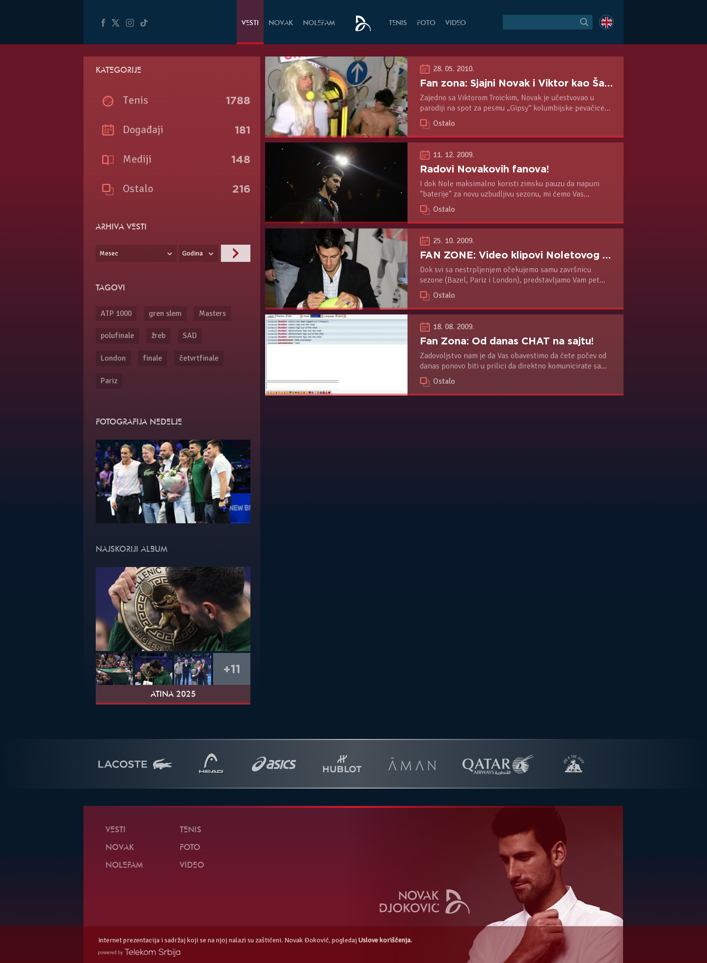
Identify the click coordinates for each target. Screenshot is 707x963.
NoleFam (319, 23)
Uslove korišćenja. (385, 940)
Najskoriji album (131, 550)
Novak (281, 23)
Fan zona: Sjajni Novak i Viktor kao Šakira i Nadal (539, 83)
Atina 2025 (173, 695)
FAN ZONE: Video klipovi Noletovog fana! (523, 255)
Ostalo (444, 123)
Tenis (398, 23)
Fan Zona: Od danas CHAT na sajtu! (507, 341)
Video (455, 23)
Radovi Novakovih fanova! (484, 169)
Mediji (137, 159)
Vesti (250, 23)
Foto (426, 23)
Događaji (143, 129)
